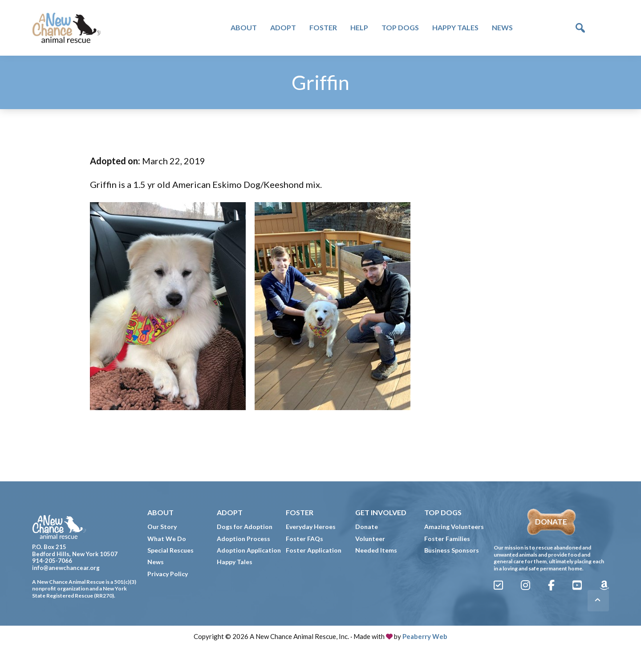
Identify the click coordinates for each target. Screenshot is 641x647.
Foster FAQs (304, 538)
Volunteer (370, 538)
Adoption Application (249, 550)
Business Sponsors (451, 550)
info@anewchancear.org (66, 567)
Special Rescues (170, 550)
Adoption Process (243, 538)
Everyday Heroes (311, 526)
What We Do (166, 538)
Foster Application (313, 550)
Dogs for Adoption (244, 526)
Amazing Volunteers (454, 526)
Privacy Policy (167, 574)
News (155, 562)
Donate (366, 526)
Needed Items (376, 550)
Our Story (162, 526)
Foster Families (447, 538)
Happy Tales (234, 562)
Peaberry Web (424, 636)
